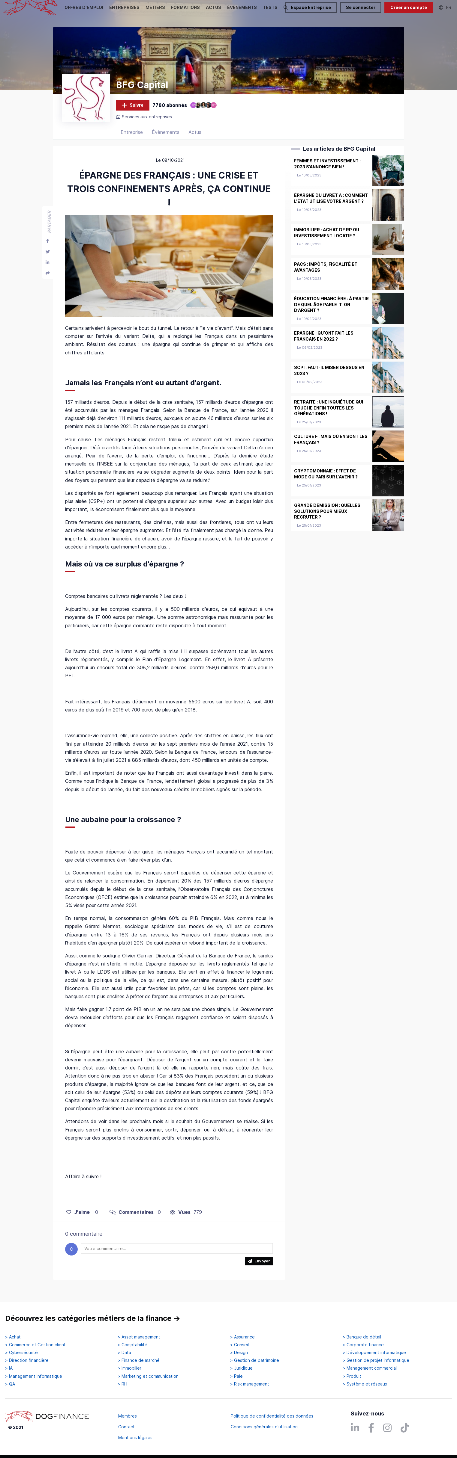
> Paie (236, 1376)
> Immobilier (129, 1368)
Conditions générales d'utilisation (264, 1426)
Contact (126, 1426)
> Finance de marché (139, 1360)
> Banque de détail (362, 1337)
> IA (9, 1368)
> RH (122, 1384)
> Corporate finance (363, 1344)
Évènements (165, 139)
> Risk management (249, 1384)
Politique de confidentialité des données (272, 1415)
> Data (124, 1352)
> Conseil (239, 1344)
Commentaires (132, 1219)
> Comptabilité (132, 1344)
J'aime (78, 1219)
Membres (127, 1415)
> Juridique (241, 1368)
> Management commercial (370, 1368)
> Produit (352, 1376)
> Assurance (242, 1337)
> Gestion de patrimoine (254, 1360)
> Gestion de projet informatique (376, 1360)
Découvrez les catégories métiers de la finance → (92, 1318)
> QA (10, 1384)
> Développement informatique (374, 1352)
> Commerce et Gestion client (35, 1344)
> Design (239, 1352)
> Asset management (139, 1337)
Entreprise (132, 139)
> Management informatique (33, 1376)
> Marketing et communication (148, 1376)
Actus (194, 139)
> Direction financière (27, 1360)
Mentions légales (135, 1437)
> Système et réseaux (365, 1384)
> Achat (13, 1337)
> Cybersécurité (21, 1352)
